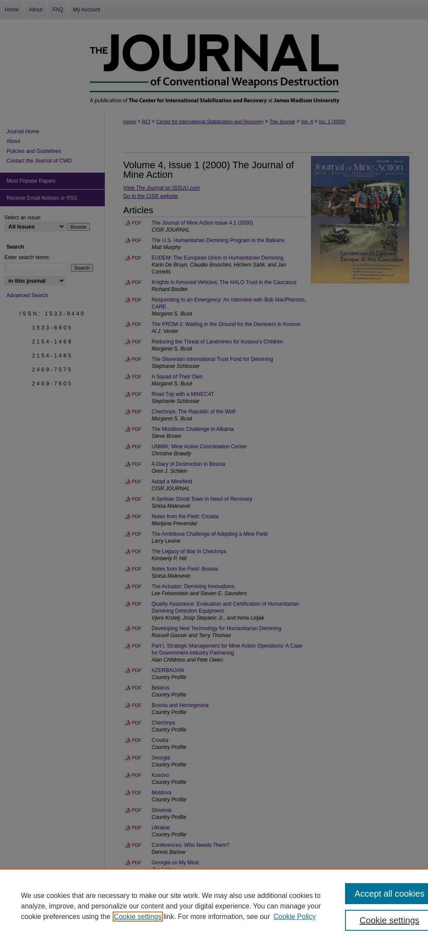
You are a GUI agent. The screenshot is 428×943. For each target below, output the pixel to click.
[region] (214, 906)
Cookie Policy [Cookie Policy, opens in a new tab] (294, 916)
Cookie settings (138, 916)
